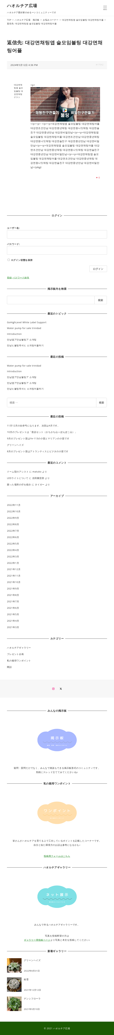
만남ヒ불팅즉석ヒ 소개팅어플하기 (25, 345)
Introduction (14, 333)
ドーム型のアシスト (18, 471)
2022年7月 (13, 530)
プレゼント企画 (15, 654)
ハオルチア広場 (22, 5)
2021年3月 (13, 627)
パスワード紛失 (20, 277)
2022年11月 (13, 504)
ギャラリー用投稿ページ (37, 939)
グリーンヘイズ (15, 444)
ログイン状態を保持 (22, 260)
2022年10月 (13, 511)
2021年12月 (13, 569)
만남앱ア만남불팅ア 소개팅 (21, 339)
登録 (9, 277)
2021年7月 (13, 601)
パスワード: (13, 244)
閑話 (9, 666)
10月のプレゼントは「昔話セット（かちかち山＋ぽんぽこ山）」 (42, 432)
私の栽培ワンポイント (19, 660)
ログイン (98, 269)
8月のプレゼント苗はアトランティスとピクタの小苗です (37, 451)
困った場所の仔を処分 (19, 484)
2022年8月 (13, 524)
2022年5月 (13, 543)
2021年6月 (13, 607)
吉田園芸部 (38, 478)
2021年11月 (13, 575)
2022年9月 (13, 517)
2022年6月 (13, 537)
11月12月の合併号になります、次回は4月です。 (33, 425)
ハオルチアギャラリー (19, 647)
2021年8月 (13, 594)
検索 (101, 402)
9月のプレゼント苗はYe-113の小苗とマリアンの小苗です (38, 438)
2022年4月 (13, 550)
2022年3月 (13, 556)
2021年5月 (13, 614)
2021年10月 (13, 582)
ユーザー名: (13, 227)
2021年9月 (13, 588)
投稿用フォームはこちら (57, 856)
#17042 (99, 64)
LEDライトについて (17, 478)
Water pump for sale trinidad (24, 328)
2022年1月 (13, 562)
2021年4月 (13, 620)
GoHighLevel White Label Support (26, 322)
